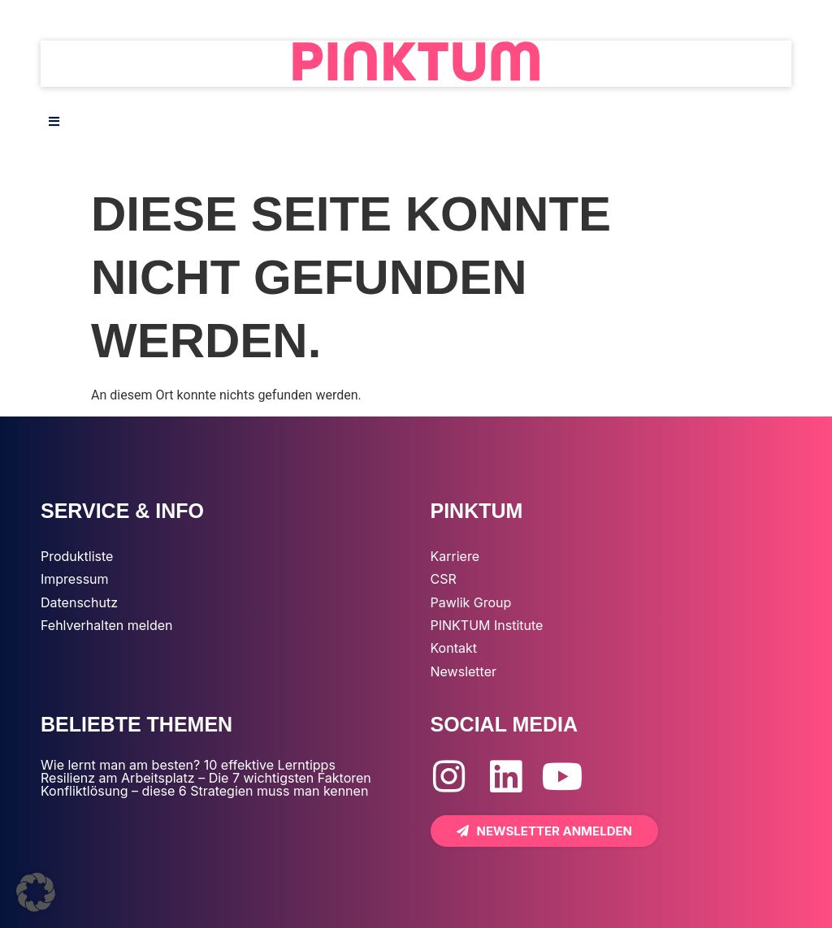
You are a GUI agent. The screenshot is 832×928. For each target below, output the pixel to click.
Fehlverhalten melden (107, 625)
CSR (444, 579)
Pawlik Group (471, 602)
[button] (36, 892)
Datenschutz (79, 602)
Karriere (455, 556)
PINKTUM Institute (487, 625)
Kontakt (454, 648)
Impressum (75, 579)
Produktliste (77, 556)
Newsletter (464, 671)
